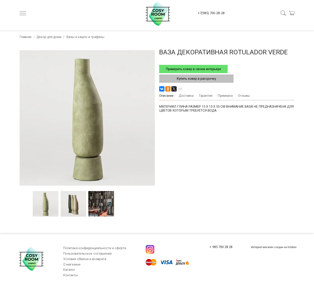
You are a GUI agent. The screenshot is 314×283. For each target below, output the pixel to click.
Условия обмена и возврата (84, 259)
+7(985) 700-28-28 (211, 13)
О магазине (72, 264)
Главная (25, 37)
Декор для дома (49, 37)
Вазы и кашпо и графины (85, 37)
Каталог (69, 270)
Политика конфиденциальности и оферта (94, 248)
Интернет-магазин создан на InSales (274, 247)
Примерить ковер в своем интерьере (193, 69)
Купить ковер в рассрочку (196, 79)
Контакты (70, 275)
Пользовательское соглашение (87, 253)
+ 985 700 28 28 (221, 247)
